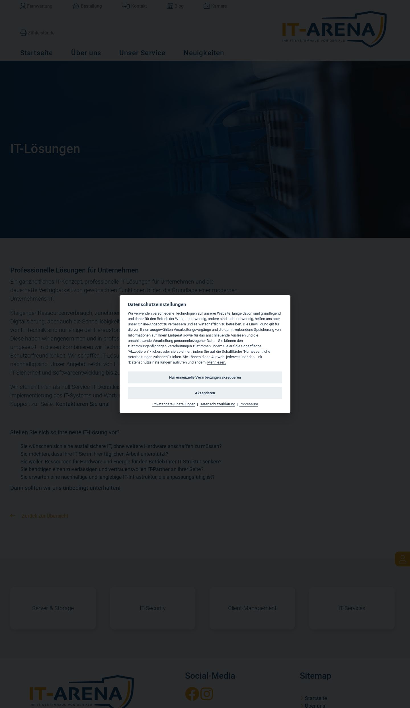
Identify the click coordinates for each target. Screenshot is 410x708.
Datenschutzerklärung (217, 404)
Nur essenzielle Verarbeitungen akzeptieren (205, 377)
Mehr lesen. (216, 362)
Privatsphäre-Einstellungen (173, 404)
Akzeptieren (205, 393)
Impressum (248, 404)
